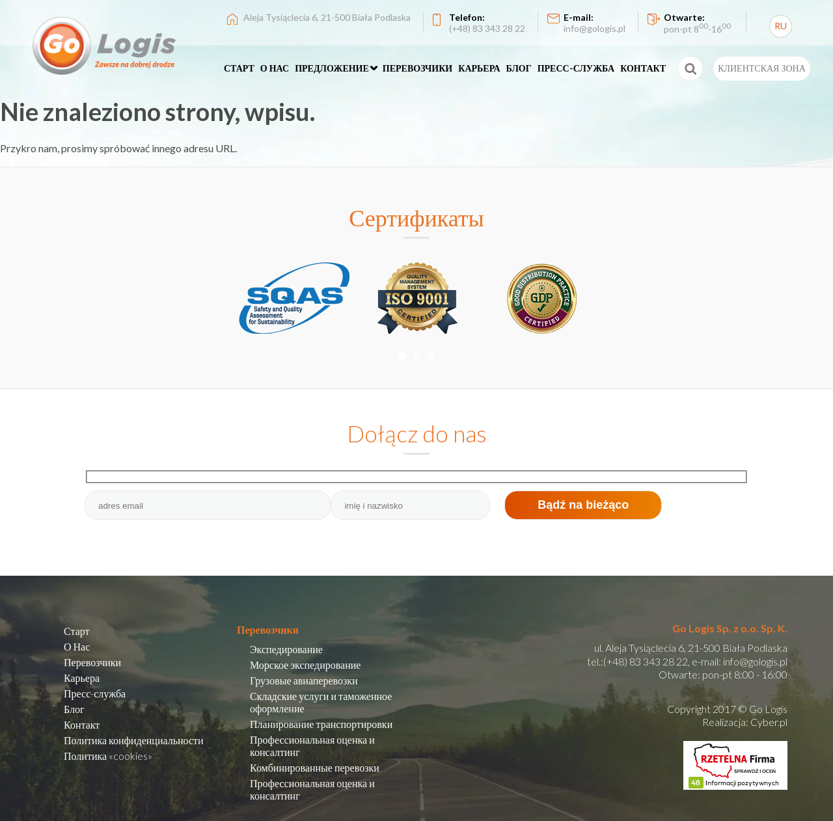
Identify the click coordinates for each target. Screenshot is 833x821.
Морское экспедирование (305, 664)
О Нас (77, 646)
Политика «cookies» (108, 755)
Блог (74, 709)
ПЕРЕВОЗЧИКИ (417, 68)
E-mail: (594, 23)
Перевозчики (92, 662)
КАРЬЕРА (479, 68)
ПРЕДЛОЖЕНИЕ (332, 68)
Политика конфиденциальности (134, 740)
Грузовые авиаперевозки (304, 680)
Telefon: (487, 23)
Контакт (82, 724)
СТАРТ (239, 68)
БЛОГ (519, 68)
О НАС (274, 68)
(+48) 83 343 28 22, (646, 661)
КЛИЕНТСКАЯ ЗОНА (762, 68)
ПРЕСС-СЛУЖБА (576, 68)
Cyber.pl (768, 722)
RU (780, 25)
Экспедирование (286, 649)
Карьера (82, 677)
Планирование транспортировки (321, 724)
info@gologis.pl (755, 661)
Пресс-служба (95, 693)
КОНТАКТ (643, 68)
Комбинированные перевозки (314, 767)
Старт (77, 631)
